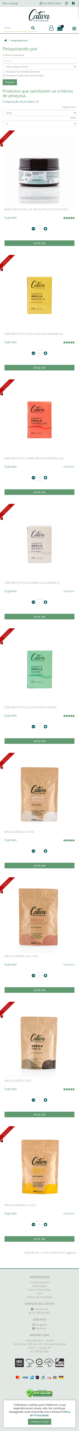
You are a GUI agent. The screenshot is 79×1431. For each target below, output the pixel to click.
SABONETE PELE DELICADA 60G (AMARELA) (33, 334)
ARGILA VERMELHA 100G (21, 956)
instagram (39, 1324)
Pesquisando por (19, 40)
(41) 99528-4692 (50, 3)
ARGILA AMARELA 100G (20, 1205)
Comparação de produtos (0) (21, 101)
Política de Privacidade (39, 1297)
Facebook (39, 1328)
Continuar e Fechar (39, 1421)
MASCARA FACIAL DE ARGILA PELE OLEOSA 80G (36, 209)
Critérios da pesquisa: (13, 55)
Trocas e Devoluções (39, 1289)
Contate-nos (39, 1309)
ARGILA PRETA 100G (17, 1081)
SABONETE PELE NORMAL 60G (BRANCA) (32, 583)
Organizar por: (69, 107)
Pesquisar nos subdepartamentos (21, 71)
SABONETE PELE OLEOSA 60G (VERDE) (30, 707)
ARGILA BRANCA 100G (19, 832)
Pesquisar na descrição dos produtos (23, 75)
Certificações (39, 1286)
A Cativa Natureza (39, 1282)
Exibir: (73, 117)
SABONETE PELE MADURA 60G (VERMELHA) (33, 458)
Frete (39, 1293)
